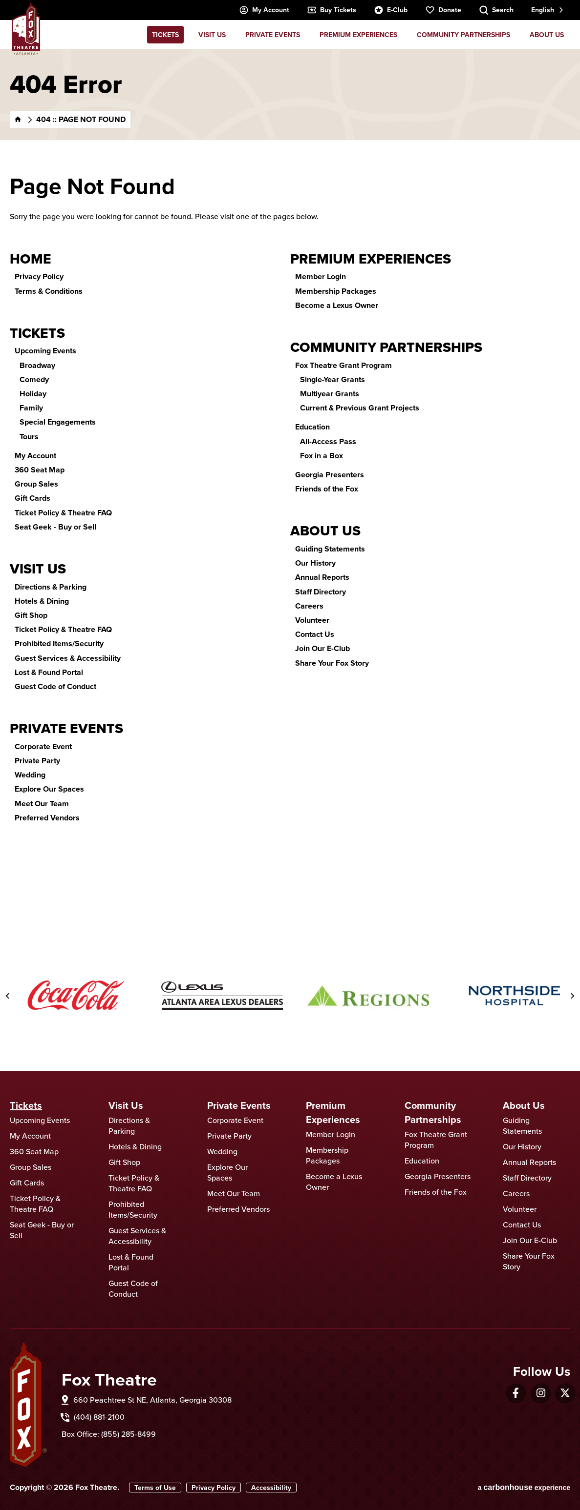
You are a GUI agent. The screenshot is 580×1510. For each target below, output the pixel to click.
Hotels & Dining (42, 601)
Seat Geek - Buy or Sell (55, 526)
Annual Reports (322, 577)
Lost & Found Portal (49, 672)
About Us (547, 35)
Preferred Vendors (47, 817)
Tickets (165, 35)
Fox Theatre (26, 28)
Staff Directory (320, 591)
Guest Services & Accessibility (68, 658)
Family (31, 407)
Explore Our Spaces (49, 789)
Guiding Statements (330, 548)
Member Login (320, 276)
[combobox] (546, 10)
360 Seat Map (39, 469)
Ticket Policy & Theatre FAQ (63, 512)
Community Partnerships (463, 35)
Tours (29, 436)
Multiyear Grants (329, 393)
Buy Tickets (331, 10)
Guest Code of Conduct (55, 686)
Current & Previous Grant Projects (359, 407)
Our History (315, 563)
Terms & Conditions (49, 291)
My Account (264, 10)
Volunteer (312, 620)
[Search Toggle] (496, 10)
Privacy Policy (39, 276)
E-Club (391, 10)
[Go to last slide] (8, 995)
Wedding (30, 774)
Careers (309, 606)
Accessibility (271, 1487)
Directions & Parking (50, 586)
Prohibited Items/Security (59, 643)
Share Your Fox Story (332, 663)
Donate (443, 10)
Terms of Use (155, 1487)
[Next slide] (572, 995)
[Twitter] (565, 1393)
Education (312, 426)
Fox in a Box (321, 455)
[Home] (18, 119)
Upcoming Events (45, 350)
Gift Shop (31, 615)
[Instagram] (541, 1393)
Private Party (37, 760)
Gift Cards (32, 498)
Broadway (37, 365)
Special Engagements (58, 422)
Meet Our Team (42, 803)
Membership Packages (335, 291)
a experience (524, 1487)
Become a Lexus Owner (336, 305)
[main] (290, 484)
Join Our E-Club (322, 648)
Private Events (272, 35)
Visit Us (212, 35)
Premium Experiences (358, 35)
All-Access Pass (328, 441)
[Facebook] (516, 1393)
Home (30, 259)
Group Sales (36, 484)
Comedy (34, 379)
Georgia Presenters (329, 474)
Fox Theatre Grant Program (343, 365)
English (542, 10)
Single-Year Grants (332, 379)
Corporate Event (43, 746)
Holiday (33, 393)
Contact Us (314, 634)
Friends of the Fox (326, 488)
